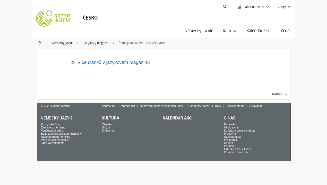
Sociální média (235, 105)
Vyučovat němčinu (52, 130)
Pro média (230, 139)
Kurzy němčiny (50, 124)
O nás (286, 31)
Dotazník (229, 124)
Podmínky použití (199, 105)
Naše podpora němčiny (55, 136)
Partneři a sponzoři (236, 152)
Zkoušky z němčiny (53, 127)
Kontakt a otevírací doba (239, 130)
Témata (106, 124)
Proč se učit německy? (55, 139)
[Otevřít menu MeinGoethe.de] (253, 7)
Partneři (229, 145)
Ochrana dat (127, 105)
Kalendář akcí (178, 118)
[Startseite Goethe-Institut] (53, 18)
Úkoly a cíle (231, 127)
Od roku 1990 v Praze (238, 149)
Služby (106, 127)
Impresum (108, 105)
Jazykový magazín (52, 142)
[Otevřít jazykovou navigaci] (284, 7)
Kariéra (228, 142)
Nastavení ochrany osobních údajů (162, 105)
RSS (218, 105)
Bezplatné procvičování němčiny (61, 133)
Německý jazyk (198, 31)
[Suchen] (225, 7)
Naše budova (232, 136)
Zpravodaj (255, 105)
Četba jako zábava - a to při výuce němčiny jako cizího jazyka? (143, 43)
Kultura (229, 31)
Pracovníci (230, 133)
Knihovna (108, 130)
